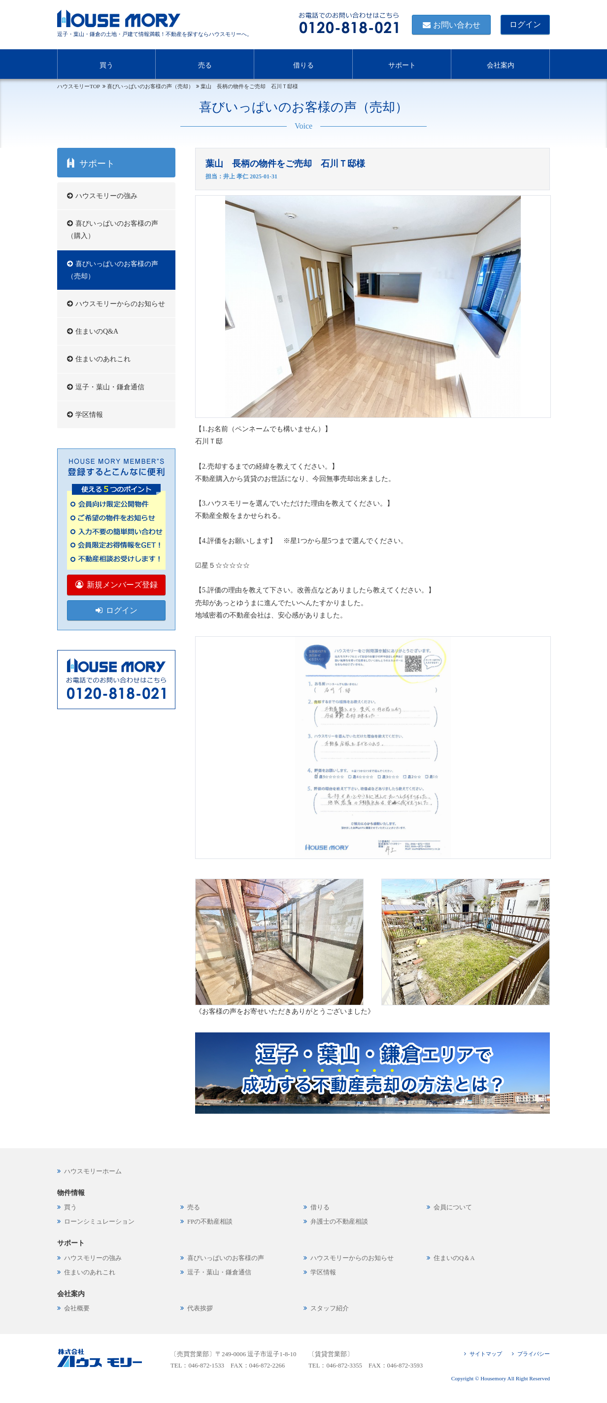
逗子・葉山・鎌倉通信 (109, 387)
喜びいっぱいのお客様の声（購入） (112, 230)
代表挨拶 (200, 1308)
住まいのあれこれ (103, 359)
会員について (453, 1207)
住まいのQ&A (96, 331)
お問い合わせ (456, 25)
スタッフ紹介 (329, 1308)
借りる (303, 63)
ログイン (525, 24)
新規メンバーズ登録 (122, 585)
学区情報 (89, 414)
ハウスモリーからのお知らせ (120, 304)
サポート (402, 63)
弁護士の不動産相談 (339, 1221)
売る (205, 63)
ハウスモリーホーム (93, 1171)
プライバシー (533, 1354)
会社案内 (500, 63)
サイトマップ (486, 1354)
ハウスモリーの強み (106, 196)
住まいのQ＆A (454, 1258)
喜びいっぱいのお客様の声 (225, 1258)
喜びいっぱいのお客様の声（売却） (112, 270)
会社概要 (77, 1308)
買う (106, 63)
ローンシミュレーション (99, 1221)
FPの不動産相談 (210, 1221)
